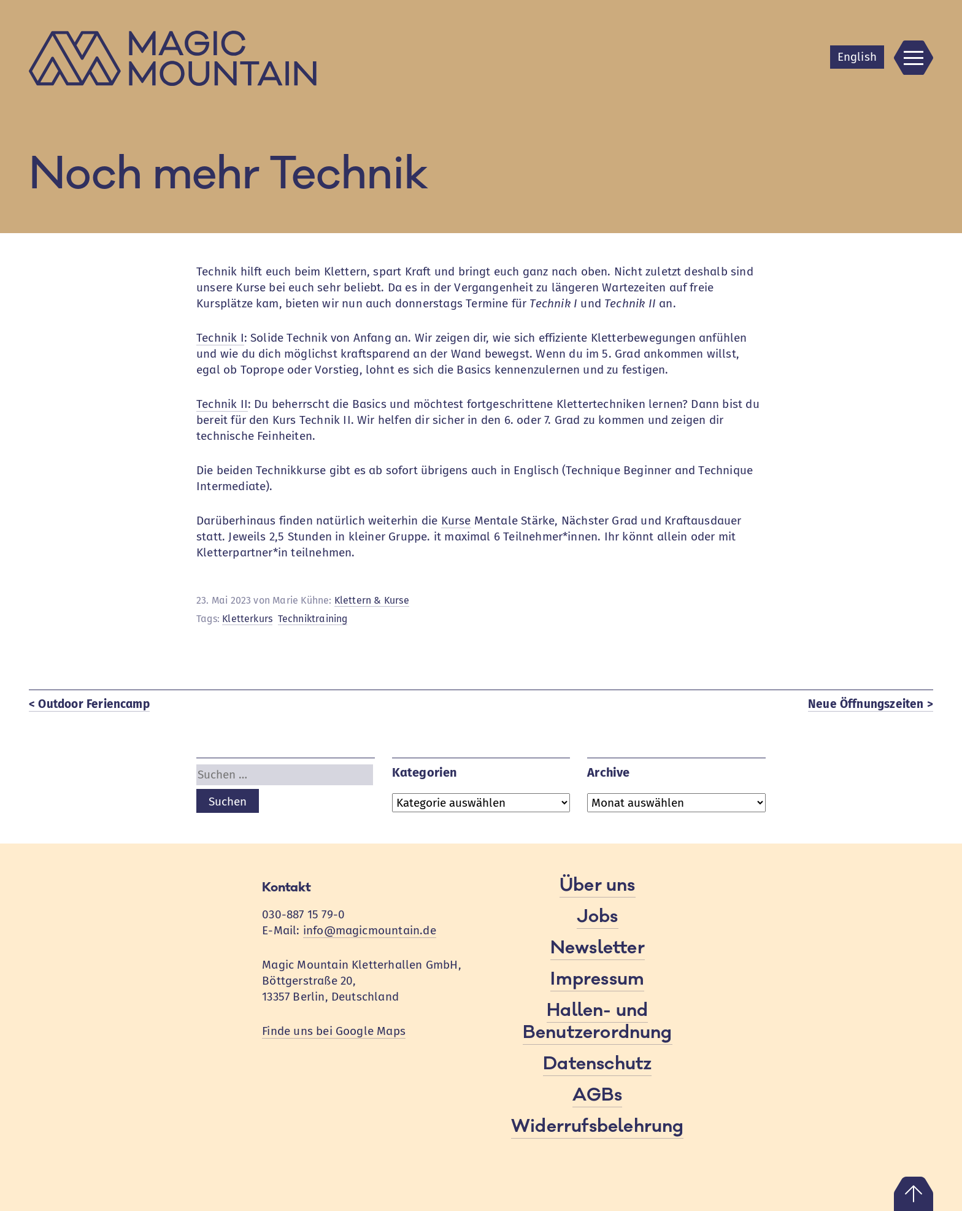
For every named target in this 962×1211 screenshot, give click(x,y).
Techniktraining (313, 619)
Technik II (222, 404)
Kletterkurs (247, 619)
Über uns (598, 885)
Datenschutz (597, 1063)
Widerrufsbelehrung (597, 1126)
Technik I (220, 338)
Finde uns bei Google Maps (334, 1031)
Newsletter (597, 947)
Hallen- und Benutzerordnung (597, 1021)
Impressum (597, 979)
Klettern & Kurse (371, 600)
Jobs (597, 916)
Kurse (456, 520)
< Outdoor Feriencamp (89, 704)
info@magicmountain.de (369, 930)
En (857, 57)
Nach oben (913, 1194)
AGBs (597, 1095)
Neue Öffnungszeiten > (870, 704)
